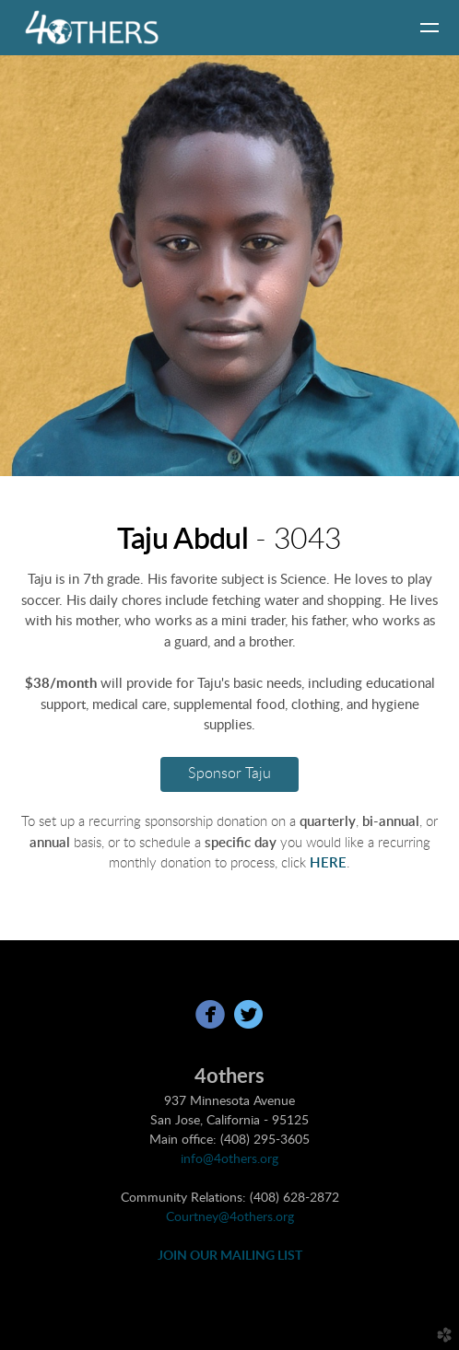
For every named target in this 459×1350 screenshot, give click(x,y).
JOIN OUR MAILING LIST (230, 1256)
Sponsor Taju (229, 773)
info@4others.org (229, 1159)
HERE (328, 863)
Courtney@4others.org (230, 1217)
